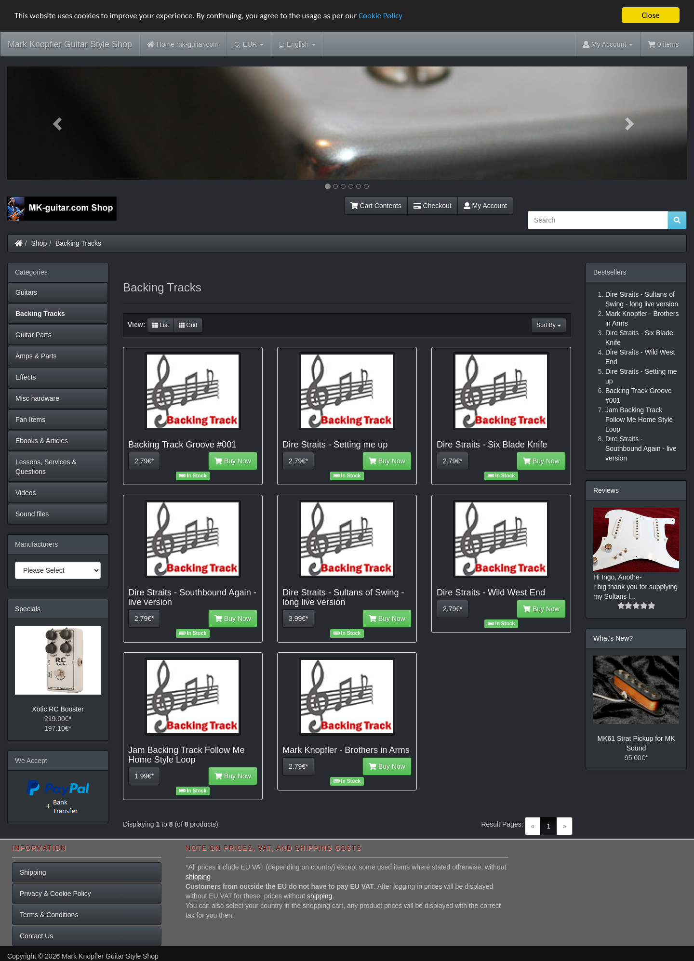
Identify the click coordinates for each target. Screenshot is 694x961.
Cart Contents (375, 206)
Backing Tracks (78, 243)
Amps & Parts (36, 356)
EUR (249, 44)
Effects (25, 377)
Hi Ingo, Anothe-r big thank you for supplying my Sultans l (635, 586)
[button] (58, 123)
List (160, 325)
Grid (188, 325)
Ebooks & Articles (41, 441)
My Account (485, 206)
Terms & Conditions (49, 915)
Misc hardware (37, 398)
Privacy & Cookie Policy (55, 893)
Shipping (33, 872)
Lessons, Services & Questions (46, 466)
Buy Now (232, 461)
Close (650, 15)
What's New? (613, 638)
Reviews (606, 490)
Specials (27, 609)
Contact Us (36, 936)
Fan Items (30, 419)
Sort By (548, 325)
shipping (198, 877)
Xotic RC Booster (57, 709)
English (297, 44)
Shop (39, 243)
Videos (25, 493)
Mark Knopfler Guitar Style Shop (70, 44)
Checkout (433, 206)
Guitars (26, 292)
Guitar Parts (33, 335)
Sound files (32, 514)
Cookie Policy (380, 16)
